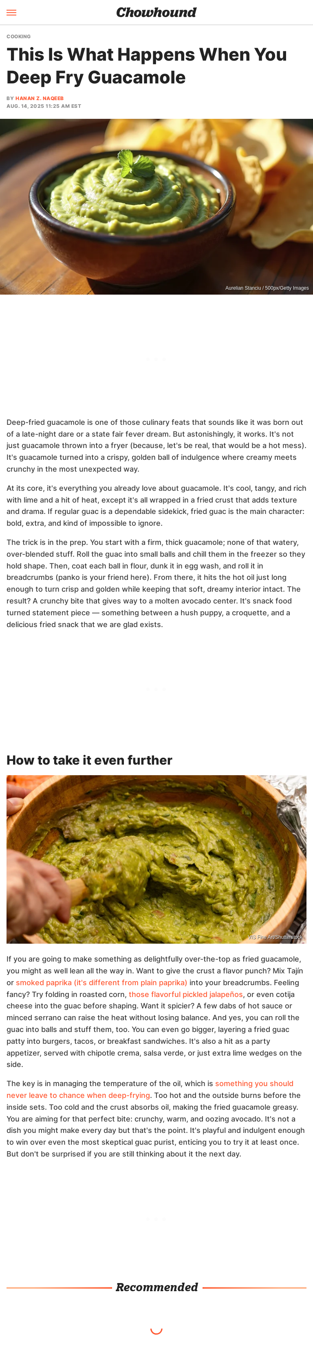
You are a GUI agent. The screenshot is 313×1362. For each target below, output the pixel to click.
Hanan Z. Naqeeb (39, 98)
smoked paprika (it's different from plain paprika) (101, 982)
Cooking (19, 36)
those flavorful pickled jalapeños (186, 994)
